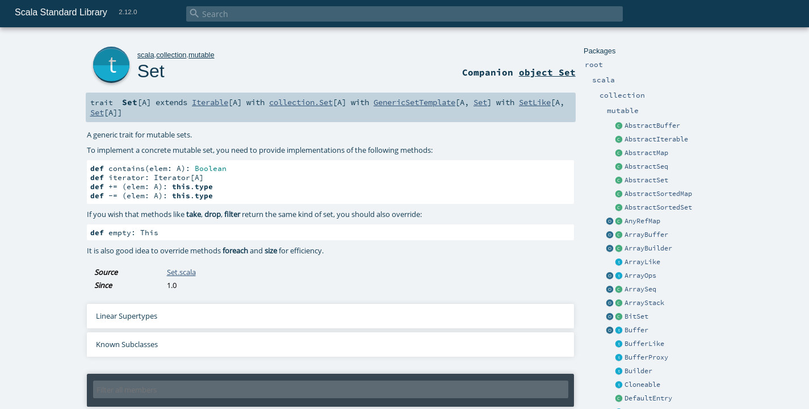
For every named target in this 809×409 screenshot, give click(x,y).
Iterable (210, 102)
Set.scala (181, 272)
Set (151, 71)
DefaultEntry (648, 398)
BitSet (636, 316)
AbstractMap (646, 153)
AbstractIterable (656, 139)
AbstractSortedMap (658, 194)
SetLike (535, 102)
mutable (201, 55)
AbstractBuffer (652, 126)
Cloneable (642, 385)
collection (171, 55)
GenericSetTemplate (414, 102)
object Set (547, 72)
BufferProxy (646, 357)
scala (145, 55)
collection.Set (301, 102)
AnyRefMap (642, 221)
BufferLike (644, 344)
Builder (638, 371)
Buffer (636, 330)
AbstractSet (646, 180)
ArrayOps (640, 275)
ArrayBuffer (646, 235)
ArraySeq (640, 289)
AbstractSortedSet (658, 207)
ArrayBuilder (648, 248)
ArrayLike (642, 262)
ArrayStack (644, 303)
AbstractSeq (646, 166)
